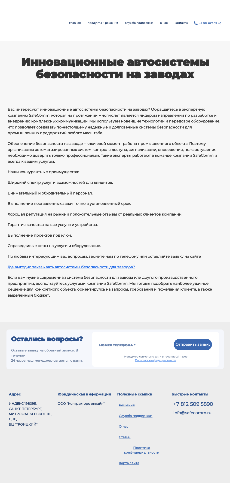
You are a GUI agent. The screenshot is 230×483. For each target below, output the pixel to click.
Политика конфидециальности (155, 360)
